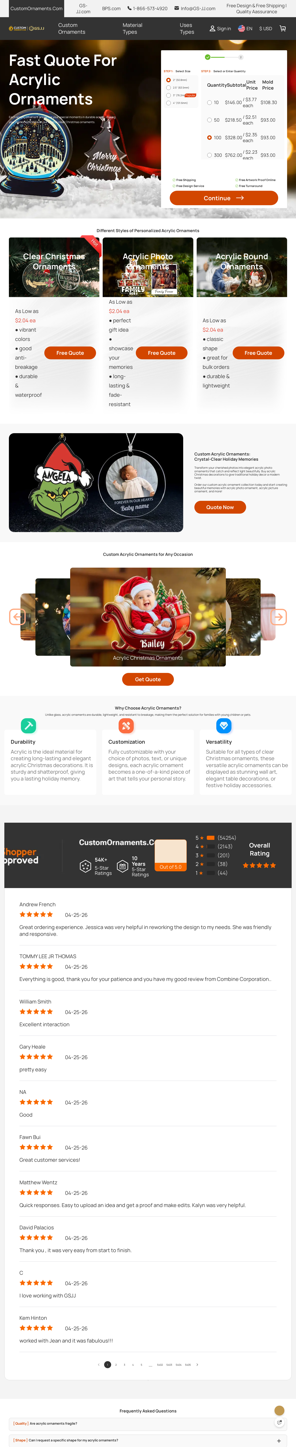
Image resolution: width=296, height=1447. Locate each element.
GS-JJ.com (83, 8)
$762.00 (234, 175)
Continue (224, 320)
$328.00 (234, 157)
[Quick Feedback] (279, 1422)
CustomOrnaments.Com (37, 8)
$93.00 (266, 140)
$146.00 (234, 122)
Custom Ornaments (71, 28)
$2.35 (252, 154)
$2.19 (254, 207)
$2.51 (251, 136)
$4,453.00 (236, 227)
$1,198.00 (234, 192)
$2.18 (255, 224)
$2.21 (252, 189)
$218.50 (234, 140)
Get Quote (148, 962)
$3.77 (251, 119)
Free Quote (70, 493)
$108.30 (268, 122)
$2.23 (252, 171)
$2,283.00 (235, 210)
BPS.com (111, 8)
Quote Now (220, 732)
